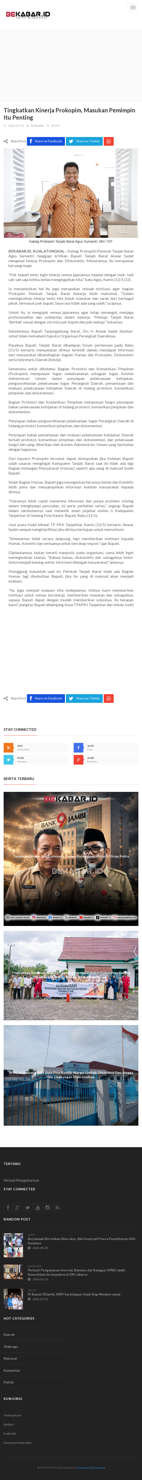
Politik (9, 1382)
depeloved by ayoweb (91, 1467)
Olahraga (11, 1347)
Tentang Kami (12, 1415)
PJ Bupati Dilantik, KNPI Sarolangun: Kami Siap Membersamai (74, 1294)
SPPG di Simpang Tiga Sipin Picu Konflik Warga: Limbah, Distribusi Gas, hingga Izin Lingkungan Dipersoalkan (71, 1074)
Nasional (10, 1358)
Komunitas (12, 1370)
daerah (32, 1290)
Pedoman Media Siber (18, 1443)
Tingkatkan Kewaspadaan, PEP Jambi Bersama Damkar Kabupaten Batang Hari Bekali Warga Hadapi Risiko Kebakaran (71, 975)
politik (31, 1234)
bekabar (39, 125)
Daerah (9, 1334)
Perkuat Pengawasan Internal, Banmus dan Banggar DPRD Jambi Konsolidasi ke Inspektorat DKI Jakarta (76, 1272)
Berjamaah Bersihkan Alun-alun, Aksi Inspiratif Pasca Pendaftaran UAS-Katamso (82, 1241)
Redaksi (9, 1424)
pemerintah (34, 1266)
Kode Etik (10, 1433)
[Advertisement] (71, 65)
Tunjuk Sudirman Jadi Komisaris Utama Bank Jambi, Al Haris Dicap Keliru (71, 856)
